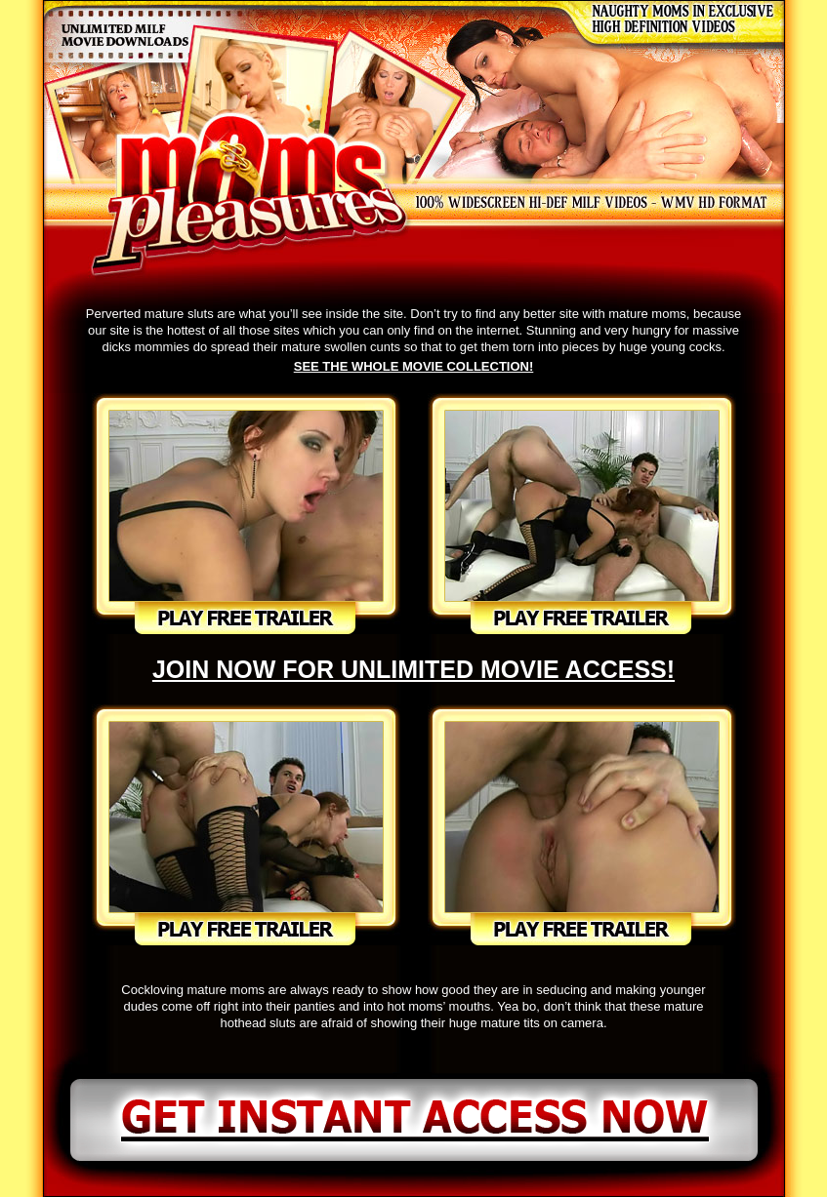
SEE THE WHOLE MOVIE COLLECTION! (414, 366)
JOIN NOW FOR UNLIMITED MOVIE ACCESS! (413, 669)
